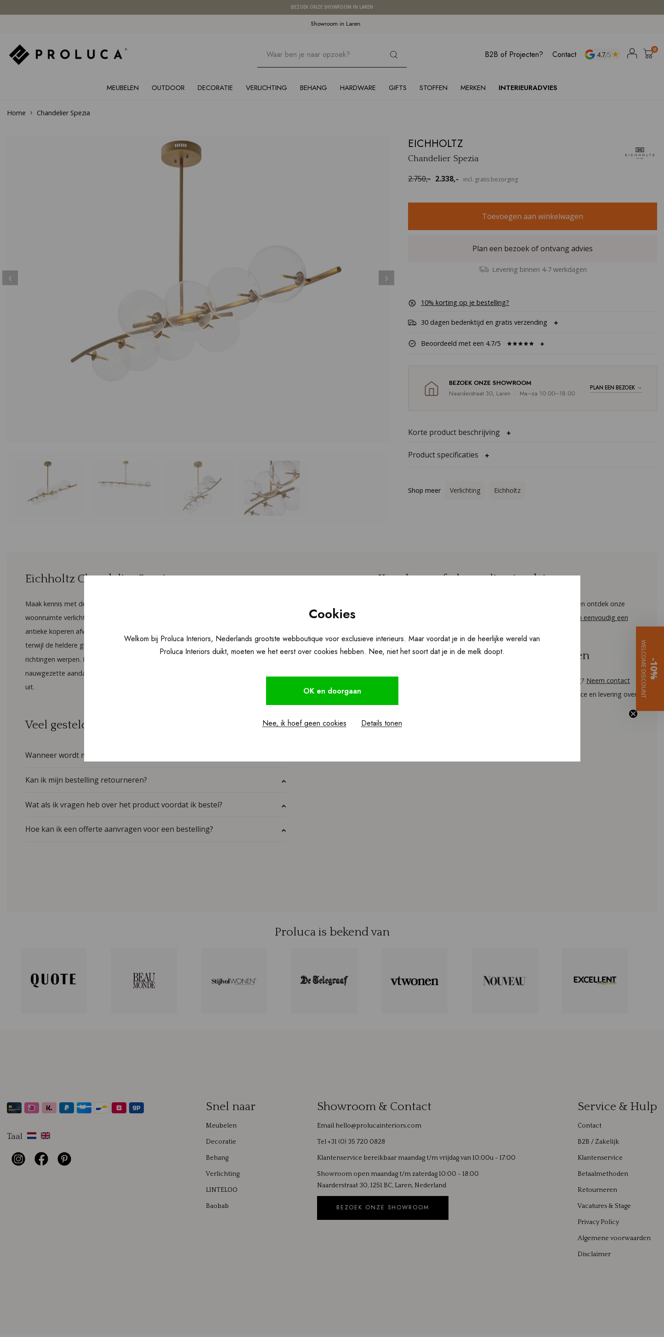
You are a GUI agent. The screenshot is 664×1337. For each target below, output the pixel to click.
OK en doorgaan (332, 691)
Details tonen (381, 723)
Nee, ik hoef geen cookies (304, 723)
